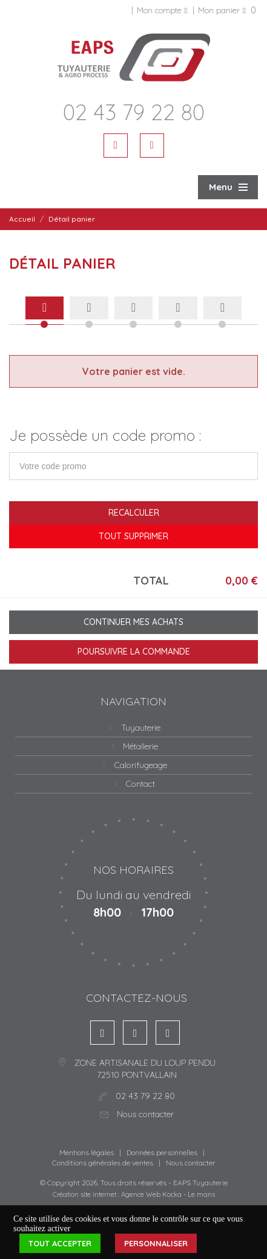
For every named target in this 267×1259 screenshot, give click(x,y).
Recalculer (133, 512)
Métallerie (140, 746)
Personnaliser (156, 1243)
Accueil (22, 218)
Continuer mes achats (133, 622)
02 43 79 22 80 (134, 112)
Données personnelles (162, 1152)
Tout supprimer (133, 536)
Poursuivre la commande (133, 651)
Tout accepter (59, 1243)
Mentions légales (86, 1152)
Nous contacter (191, 1162)
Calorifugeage (140, 765)
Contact (140, 783)
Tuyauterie (140, 727)
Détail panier (71, 218)
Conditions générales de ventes (102, 1162)
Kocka (172, 1194)
